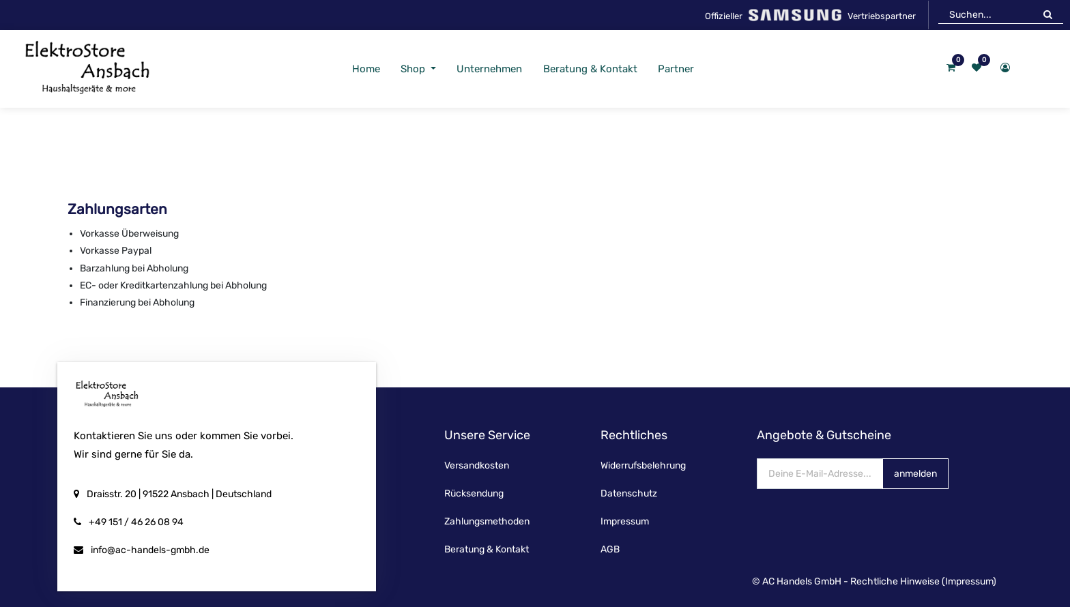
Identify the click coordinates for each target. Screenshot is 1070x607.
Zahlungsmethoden (487, 521)
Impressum (625, 521)
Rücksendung (474, 493)
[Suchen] (1047, 14)
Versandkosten (476, 465)
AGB (610, 549)
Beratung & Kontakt (486, 549)
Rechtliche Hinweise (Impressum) (923, 581)
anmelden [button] (915, 473)
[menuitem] (365, 69)
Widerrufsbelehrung (643, 465)
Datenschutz (629, 493)
